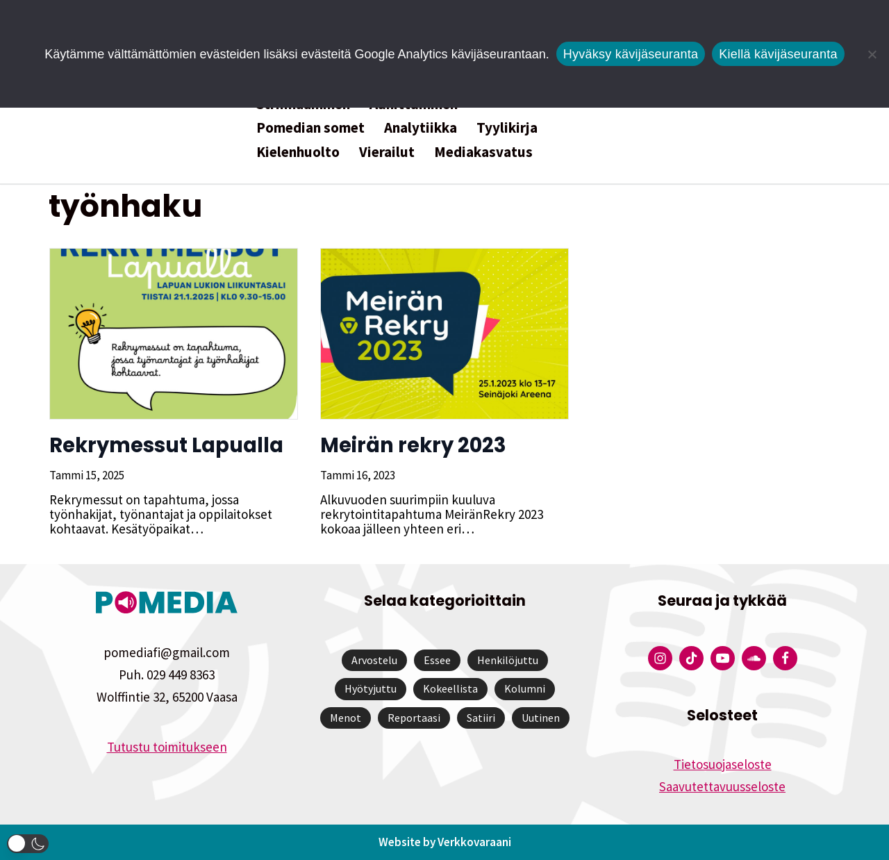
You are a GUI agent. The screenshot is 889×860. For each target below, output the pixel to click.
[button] (28, 843)
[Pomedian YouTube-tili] (723, 658)
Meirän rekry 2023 (412, 445)
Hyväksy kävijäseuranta (631, 54)
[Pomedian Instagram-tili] (660, 658)
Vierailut (387, 151)
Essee (437, 660)
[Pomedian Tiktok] (691, 658)
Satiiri (481, 718)
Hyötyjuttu (370, 688)
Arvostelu (374, 660)
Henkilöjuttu (507, 660)
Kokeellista (450, 688)
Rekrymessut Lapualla (166, 445)
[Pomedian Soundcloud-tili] (754, 658)
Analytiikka (420, 127)
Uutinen (541, 718)
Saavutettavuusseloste (722, 786)
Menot (345, 718)
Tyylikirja (507, 127)
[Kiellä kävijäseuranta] (872, 54)
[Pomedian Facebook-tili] (785, 658)
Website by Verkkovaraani (445, 842)
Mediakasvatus (483, 151)
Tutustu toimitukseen (167, 746)
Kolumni (524, 688)
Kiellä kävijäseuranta (778, 54)
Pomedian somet (310, 127)
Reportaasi (414, 718)
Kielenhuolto (298, 151)
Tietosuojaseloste (723, 764)
